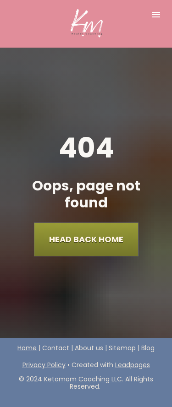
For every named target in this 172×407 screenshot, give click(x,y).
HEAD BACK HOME (86, 233)
